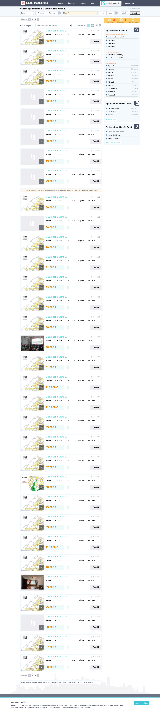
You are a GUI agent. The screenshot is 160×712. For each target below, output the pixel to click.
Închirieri (71, 3)
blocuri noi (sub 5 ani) (115, 55)
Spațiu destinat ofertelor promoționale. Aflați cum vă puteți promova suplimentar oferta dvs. (61, 190)
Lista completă (111, 119)
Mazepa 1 (111, 92)
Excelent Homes (113, 108)
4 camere (111, 47)
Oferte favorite (121, 20)
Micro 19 (111, 69)
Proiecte (83, 3)
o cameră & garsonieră (116, 37)
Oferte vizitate (110, 20)
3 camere (111, 43)
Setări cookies (85, 707)
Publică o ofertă (112, 3)
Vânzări (60, 3)
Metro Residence (114, 138)
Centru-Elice (112, 88)
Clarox (110, 115)
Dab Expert (112, 111)
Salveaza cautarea (134, 9)
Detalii (96, 41)
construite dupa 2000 (115, 58)
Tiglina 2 (111, 75)
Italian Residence (114, 135)
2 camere (111, 40)
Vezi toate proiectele (113, 142)
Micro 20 (111, 85)
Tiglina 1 (111, 66)
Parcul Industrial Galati (116, 132)
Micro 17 (111, 79)
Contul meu (129, 3)
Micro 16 (111, 82)
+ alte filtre (124, 13)
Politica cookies (39, 707)
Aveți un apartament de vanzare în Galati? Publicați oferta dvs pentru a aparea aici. (57, 682)
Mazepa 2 (111, 95)
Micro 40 (111, 72)
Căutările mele (133, 20)
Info (92, 3)
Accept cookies (142, 703)
